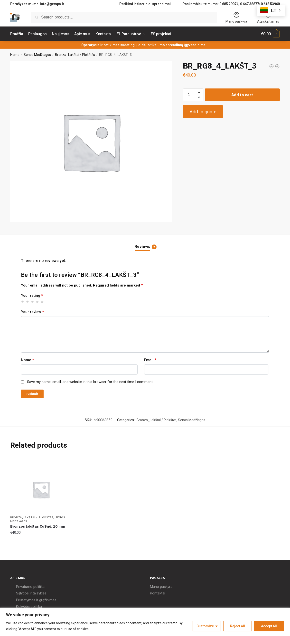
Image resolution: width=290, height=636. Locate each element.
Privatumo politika (30, 586)
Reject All (237, 626)
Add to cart (242, 94)
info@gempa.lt (52, 4)
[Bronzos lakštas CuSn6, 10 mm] (41, 490)
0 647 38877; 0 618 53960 (260, 4)
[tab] (145, 242)
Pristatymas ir (27, 600)
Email (150, 360)
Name (27, 360)
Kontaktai (157, 593)
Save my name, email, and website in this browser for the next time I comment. (90, 382)
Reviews (142, 246)
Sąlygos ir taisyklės (31, 593)
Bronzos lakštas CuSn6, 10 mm (37, 526)
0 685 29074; (229, 4)
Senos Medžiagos (37, 55)
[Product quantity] (189, 94)
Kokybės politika (29, 606)
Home (14, 55)
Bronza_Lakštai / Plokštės (75, 55)
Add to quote (202, 111)
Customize (205, 626)
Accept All (269, 626)
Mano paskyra (236, 17)
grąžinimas (47, 600)
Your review (32, 312)
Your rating (32, 295)
